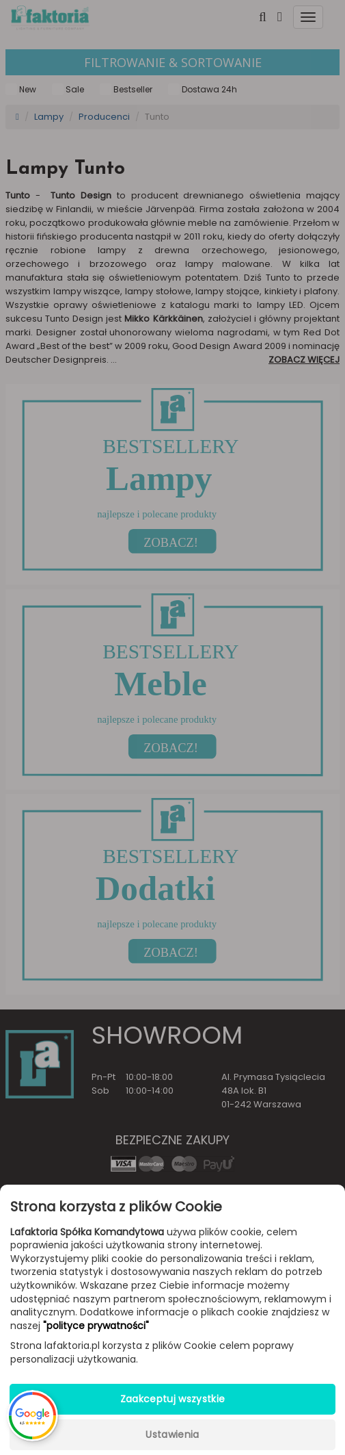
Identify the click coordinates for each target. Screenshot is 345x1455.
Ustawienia (172, 1434)
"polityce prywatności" (96, 1325)
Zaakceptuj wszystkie (172, 1399)
